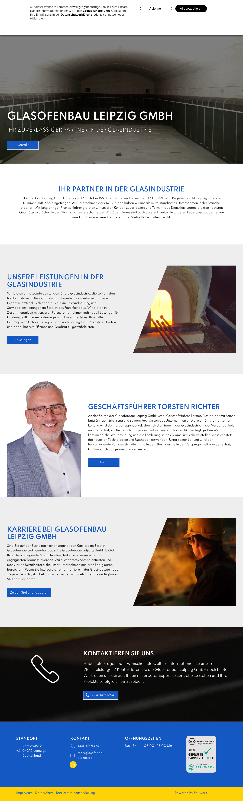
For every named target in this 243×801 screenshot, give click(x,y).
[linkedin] (73, 765)
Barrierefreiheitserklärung (75, 793)
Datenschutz (44, 793)
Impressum (24, 793)
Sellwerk (200, 793)
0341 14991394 (88, 746)
